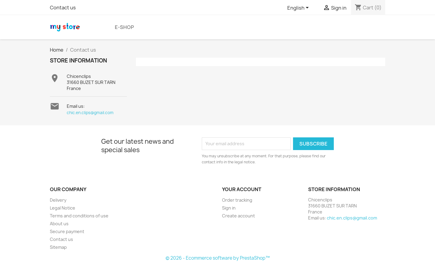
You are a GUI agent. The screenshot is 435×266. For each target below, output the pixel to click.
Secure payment (67, 231)
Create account (238, 216)
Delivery (58, 200)
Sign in (229, 208)
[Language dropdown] (299, 8)
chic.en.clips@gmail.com (90, 112)
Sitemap (58, 247)
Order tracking (237, 200)
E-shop (124, 27)
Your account (241, 189)
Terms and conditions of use (79, 216)
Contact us (63, 7)
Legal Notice (62, 208)
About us (59, 223)
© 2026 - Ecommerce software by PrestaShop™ (218, 258)
